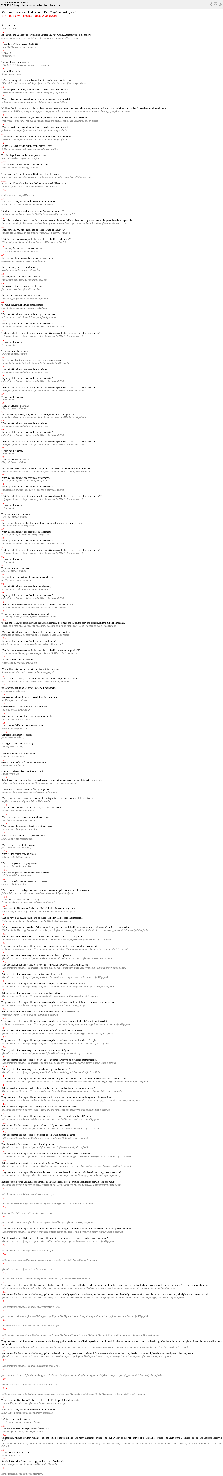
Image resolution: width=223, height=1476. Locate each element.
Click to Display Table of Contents (14, 2)
